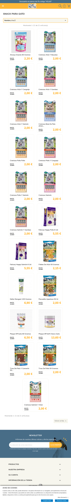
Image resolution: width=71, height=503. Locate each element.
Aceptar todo (47, 500)
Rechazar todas (61, 500)
